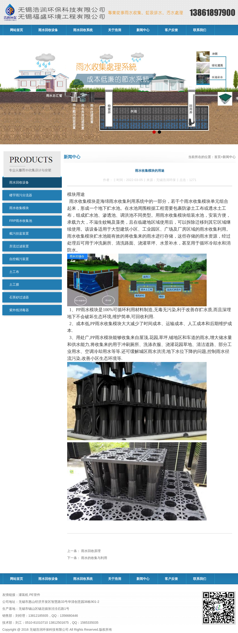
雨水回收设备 (48, 30)
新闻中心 (142, 30)
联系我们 (199, 30)
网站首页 (16, 30)
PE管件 (34, 595)
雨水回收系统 (83, 30)
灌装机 (23, 595)
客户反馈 (171, 30)
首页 (217, 157)
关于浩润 (114, 30)
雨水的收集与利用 (93, 558)
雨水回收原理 (90, 551)
